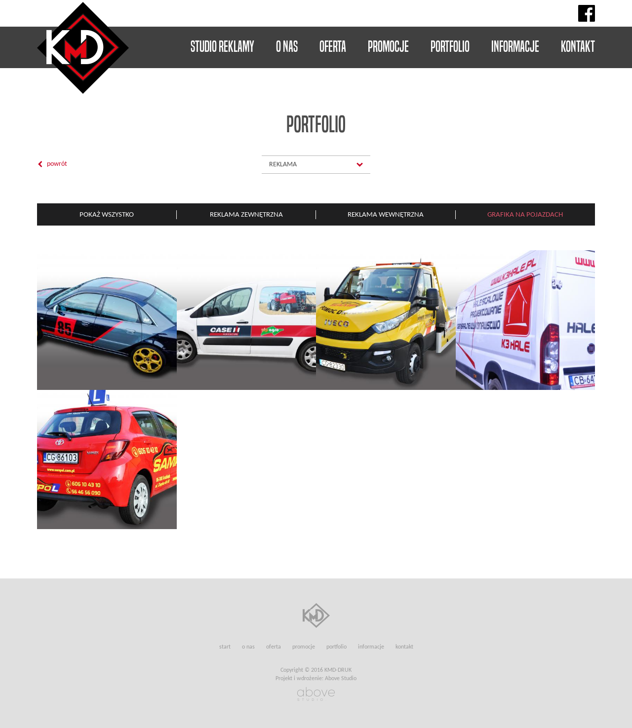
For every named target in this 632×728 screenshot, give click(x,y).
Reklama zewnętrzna (246, 214)
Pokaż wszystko (106, 214)
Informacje (515, 46)
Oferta (332, 46)
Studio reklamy (222, 46)
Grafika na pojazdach (525, 214)
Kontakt (578, 46)
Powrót (57, 163)
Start (225, 646)
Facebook (586, 13)
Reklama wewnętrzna (386, 214)
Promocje (388, 46)
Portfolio (450, 46)
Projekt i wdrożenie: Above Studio (316, 678)
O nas (287, 46)
